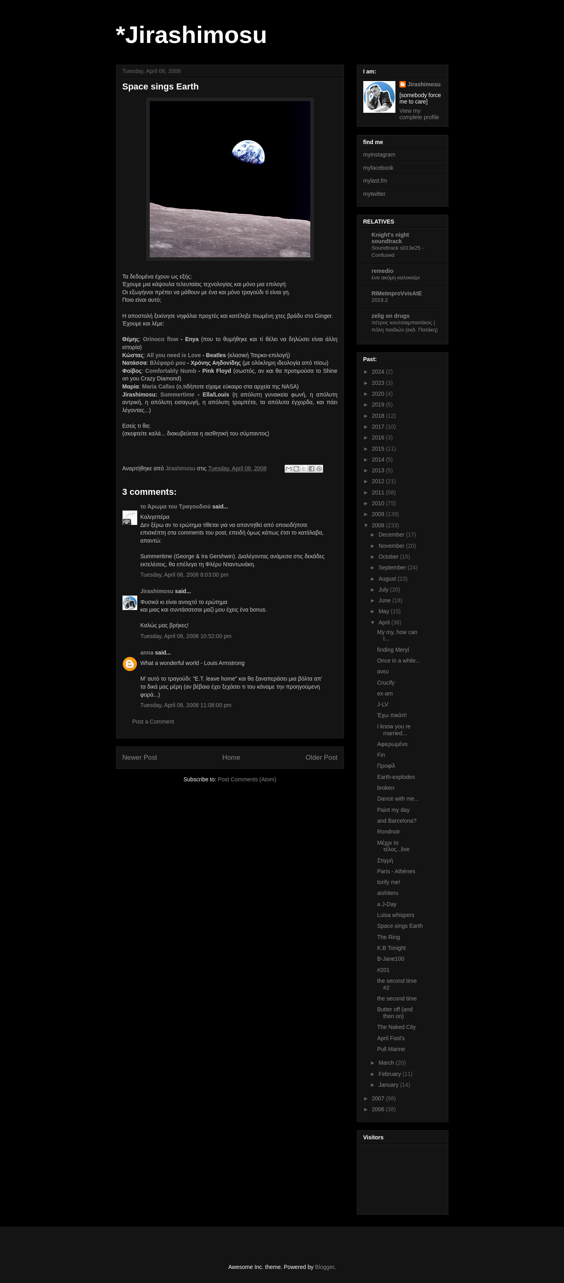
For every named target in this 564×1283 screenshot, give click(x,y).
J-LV (382, 704)
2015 (379, 448)
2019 (379, 404)
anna (147, 652)
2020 (379, 393)
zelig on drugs (391, 316)
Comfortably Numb (170, 371)
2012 (379, 481)
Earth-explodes (396, 777)
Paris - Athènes (396, 871)
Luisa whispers (395, 915)
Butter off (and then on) (394, 1012)
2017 (379, 426)
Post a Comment (153, 721)
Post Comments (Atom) (247, 779)
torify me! (388, 882)
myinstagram (379, 154)
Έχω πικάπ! (392, 715)
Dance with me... (398, 798)
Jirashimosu (156, 591)
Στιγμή (385, 860)
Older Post (321, 757)
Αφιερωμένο (392, 744)
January (389, 1085)
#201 (383, 970)
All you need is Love (174, 355)
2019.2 (380, 300)
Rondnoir (388, 831)
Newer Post (139, 757)
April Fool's (391, 1038)
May (385, 611)
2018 (379, 416)
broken (385, 788)
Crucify (386, 682)
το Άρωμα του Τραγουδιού (175, 506)
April (385, 622)
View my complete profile (419, 114)
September (393, 567)
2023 (379, 383)
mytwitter (374, 194)
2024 (379, 371)
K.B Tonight (391, 948)
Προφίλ (386, 765)
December (392, 534)
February (391, 1074)
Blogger (324, 1267)
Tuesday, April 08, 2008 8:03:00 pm (184, 574)
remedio (382, 271)
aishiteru (387, 893)
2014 (379, 459)
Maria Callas (158, 386)
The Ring (388, 937)
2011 (379, 492)
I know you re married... (393, 729)
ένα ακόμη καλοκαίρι (396, 277)
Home (231, 757)
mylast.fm (375, 180)
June (385, 600)
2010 (379, 503)
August (388, 578)
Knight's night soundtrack (390, 238)
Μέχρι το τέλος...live (393, 846)
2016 (379, 437)
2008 (379, 525)
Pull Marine (391, 1049)
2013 (379, 470)
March (387, 1062)
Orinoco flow (160, 339)
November (392, 546)
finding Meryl (393, 650)
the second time (397, 998)
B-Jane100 (390, 959)
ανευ (383, 671)
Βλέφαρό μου (167, 363)
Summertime (178, 394)
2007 (379, 1098)
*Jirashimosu (191, 34)
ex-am (385, 693)
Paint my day (393, 810)
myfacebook (378, 168)
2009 (379, 514)
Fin (381, 755)
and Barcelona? (396, 820)
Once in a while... (398, 660)
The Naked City (396, 1027)
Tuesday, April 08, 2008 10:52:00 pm (186, 636)
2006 (379, 1109)
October (389, 556)
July (384, 589)
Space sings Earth (400, 926)
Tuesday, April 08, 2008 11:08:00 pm (186, 705)
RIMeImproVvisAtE (397, 293)
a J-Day (386, 904)
